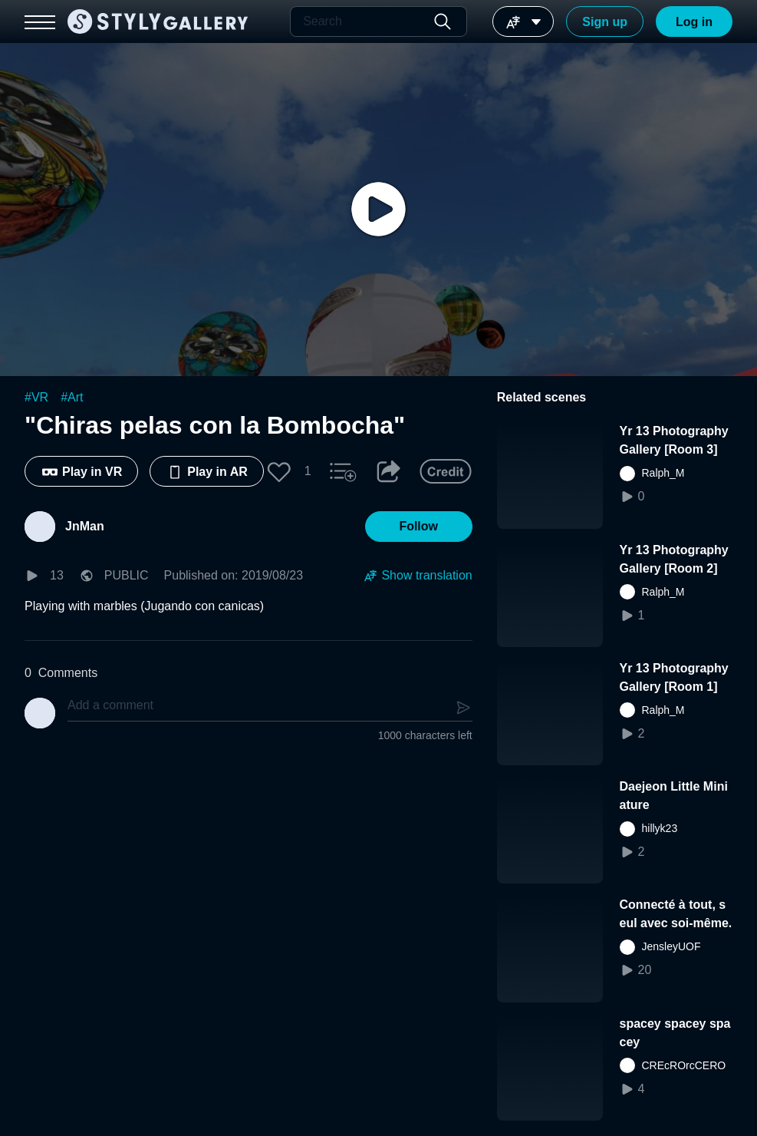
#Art (72, 397)
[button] (279, 471)
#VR (36, 397)
